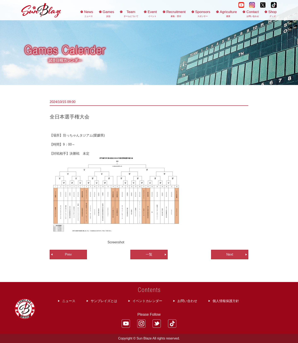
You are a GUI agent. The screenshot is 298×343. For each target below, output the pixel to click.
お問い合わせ (187, 301)
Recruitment (176, 13)
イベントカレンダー (147, 301)
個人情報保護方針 (226, 301)
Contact (252, 13)
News (88, 13)
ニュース (68, 301)
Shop (272, 13)
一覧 (149, 254)
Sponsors (202, 13)
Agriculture (228, 13)
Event (152, 13)
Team (131, 13)
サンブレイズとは (104, 301)
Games (108, 13)
